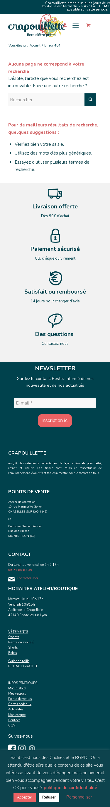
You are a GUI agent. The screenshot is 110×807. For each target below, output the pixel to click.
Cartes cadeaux (19, 704)
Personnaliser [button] (79, 797)
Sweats (13, 637)
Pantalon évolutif (21, 642)
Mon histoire (17, 688)
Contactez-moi (27, 578)
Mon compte (17, 715)
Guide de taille (18, 661)
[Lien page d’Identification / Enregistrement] (62, 25)
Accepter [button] (24, 797)
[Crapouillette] (45, 25)
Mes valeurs (17, 693)
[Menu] (75, 25)
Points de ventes (20, 699)
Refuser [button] (49, 797)
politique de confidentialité (70, 788)
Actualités (15, 709)
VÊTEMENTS (18, 632)
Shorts (13, 647)
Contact (14, 720)
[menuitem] (62, 25)
